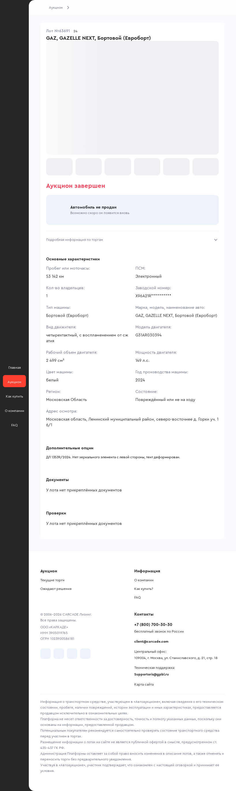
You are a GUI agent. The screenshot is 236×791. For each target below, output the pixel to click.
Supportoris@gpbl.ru (151, 674)
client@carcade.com (151, 641)
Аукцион (56, 7)
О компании (144, 580)
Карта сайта (144, 684)
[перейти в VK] (45, 653)
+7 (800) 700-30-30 (153, 625)
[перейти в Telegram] (59, 653)
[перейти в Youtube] (72, 653)
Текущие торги (52, 580)
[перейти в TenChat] (85, 653)
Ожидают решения (55, 589)
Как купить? (143, 589)
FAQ (137, 597)
